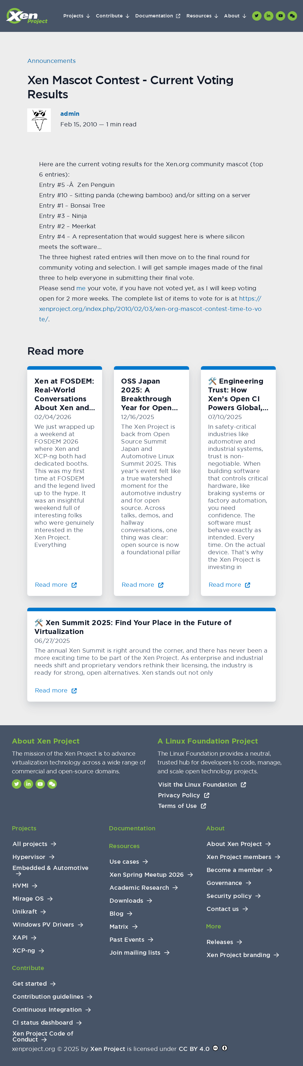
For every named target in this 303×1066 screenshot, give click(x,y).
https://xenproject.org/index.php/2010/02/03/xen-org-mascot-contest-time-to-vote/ (150, 309)
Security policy (229, 896)
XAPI (20, 937)
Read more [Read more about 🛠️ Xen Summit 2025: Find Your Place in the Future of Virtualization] (56, 690)
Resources (199, 16)
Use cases (124, 861)
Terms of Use (182, 806)
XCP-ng (23, 950)
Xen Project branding (238, 955)
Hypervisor (29, 857)
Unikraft (24, 911)
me (81, 288)
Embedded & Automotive (50, 868)
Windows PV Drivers (43, 924)
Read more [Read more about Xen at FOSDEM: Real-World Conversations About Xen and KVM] (56, 584)
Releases (220, 942)
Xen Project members (239, 857)
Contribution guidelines (47, 996)
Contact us (223, 909)
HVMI (20, 885)
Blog (116, 913)
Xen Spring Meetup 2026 (146, 874)
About (231, 16)
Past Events (126, 939)
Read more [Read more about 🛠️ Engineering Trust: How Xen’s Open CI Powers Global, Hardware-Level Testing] (230, 584)
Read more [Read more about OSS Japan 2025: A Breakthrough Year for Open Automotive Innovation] (143, 584)
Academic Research (139, 887)
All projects (29, 844)
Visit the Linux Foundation (202, 784)
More (213, 926)
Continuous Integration (47, 1009)
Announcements (51, 60)
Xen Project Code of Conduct (42, 1036)
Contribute (109, 16)
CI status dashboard (42, 1022)
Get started (29, 983)
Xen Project (107, 1049)
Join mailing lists (135, 952)
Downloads (126, 900)
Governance (224, 883)
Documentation (154, 16)
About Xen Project (234, 844)
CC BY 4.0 (194, 1049)
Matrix (119, 926)
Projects (73, 16)
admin (69, 114)
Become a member (235, 870)
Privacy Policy (183, 795)
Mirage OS (28, 898)
